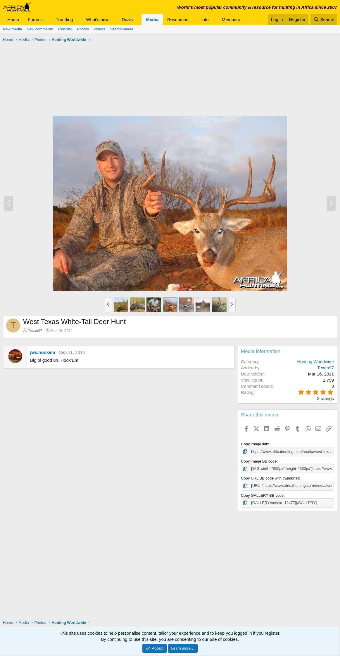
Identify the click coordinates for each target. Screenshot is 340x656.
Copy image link (254, 444)
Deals (127, 19)
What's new (97, 19)
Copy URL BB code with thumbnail (270, 478)
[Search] (323, 19)
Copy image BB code (259, 461)
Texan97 (35, 330)
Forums (35, 19)
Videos (99, 29)
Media (152, 19)
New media (12, 29)
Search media (121, 29)
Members (231, 19)
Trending (64, 19)
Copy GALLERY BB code (262, 495)
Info (205, 19)
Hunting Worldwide (315, 361)
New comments (40, 29)
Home (13, 19)
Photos (83, 29)
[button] (47, 19)
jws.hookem (42, 352)
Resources (177, 19)
